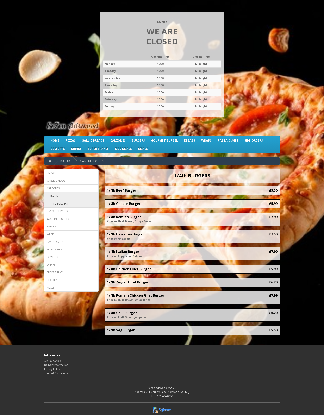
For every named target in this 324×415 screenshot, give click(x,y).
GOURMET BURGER (58, 219)
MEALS (50, 287)
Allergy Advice (52, 361)
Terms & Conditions (56, 373)
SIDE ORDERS (54, 249)
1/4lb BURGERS (88, 161)
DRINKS (51, 264)
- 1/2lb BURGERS (57, 211)
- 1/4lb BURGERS (57, 203)
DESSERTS (52, 257)
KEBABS (51, 226)
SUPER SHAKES (55, 272)
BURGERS (65, 161)
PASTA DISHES (55, 242)
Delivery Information (56, 365)
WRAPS (51, 234)
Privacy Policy (52, 369)
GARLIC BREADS (56, 180)
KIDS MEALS (53, 280)
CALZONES (53, 188)
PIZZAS (51, 173)
